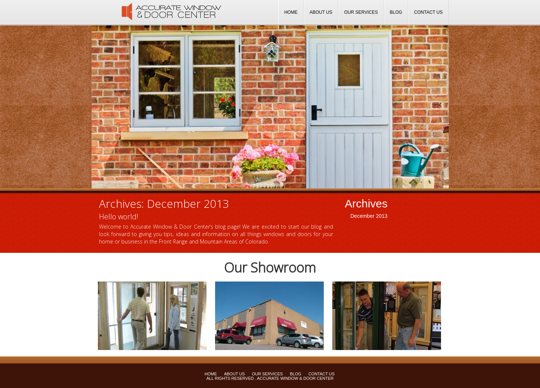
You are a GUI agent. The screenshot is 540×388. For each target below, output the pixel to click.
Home (291, 12)
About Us (321, 12)
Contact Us (428, 12)
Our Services (361, 12)
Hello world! (118, 217)
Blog (396, 12)
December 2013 (369, 216)
